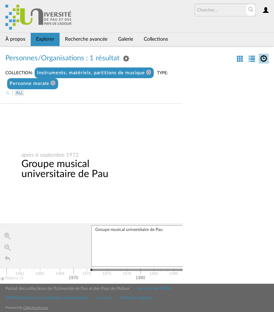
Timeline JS (12, 279)
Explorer (45, 39)
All (19, 93)
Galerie (125, 39)
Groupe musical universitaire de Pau (64, 169)
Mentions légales (136, 298)
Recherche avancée (86, 39)
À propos (15, 39)
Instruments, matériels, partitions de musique (94, 72)
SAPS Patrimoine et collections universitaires (47, 298)
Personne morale (33, 83)
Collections (156, 39)
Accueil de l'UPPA (154, 288)
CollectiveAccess (35, 308)
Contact (104, 298)
